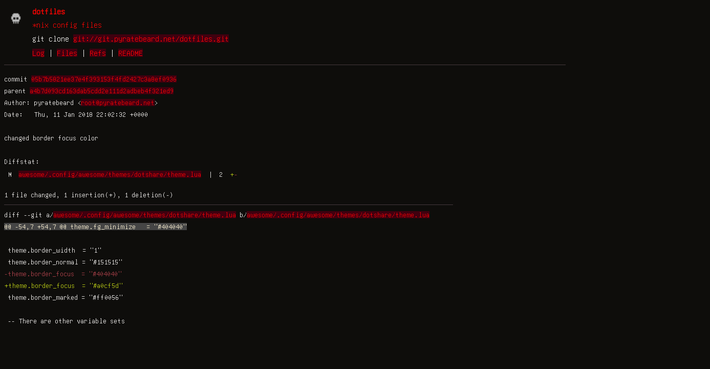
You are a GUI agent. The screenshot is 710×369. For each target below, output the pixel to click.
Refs (98, 53)
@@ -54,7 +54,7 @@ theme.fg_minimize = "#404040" (95, 226)
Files (67, 53)
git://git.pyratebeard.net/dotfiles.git (151, 38)
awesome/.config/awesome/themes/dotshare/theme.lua (109, 174)
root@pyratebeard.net (118, 102)
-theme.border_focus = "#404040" (63, 273)
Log (38, 53)
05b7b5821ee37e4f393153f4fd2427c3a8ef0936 (104, 79)
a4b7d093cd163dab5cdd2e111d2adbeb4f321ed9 (102, 90)
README (130, 53)
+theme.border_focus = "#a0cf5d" (63, 285)
